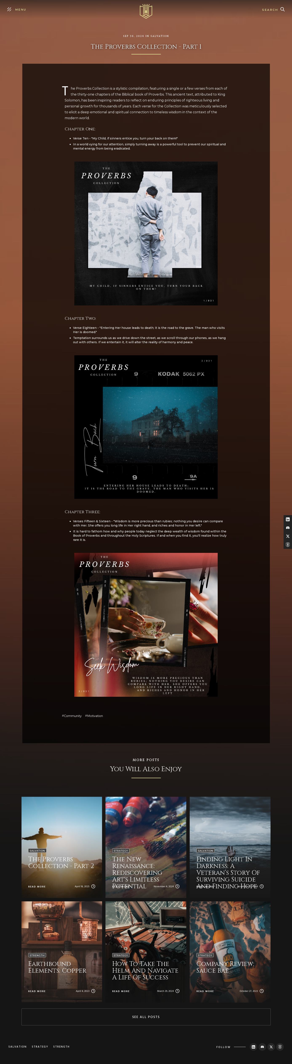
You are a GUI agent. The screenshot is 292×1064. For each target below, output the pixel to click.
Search (270, 9)
